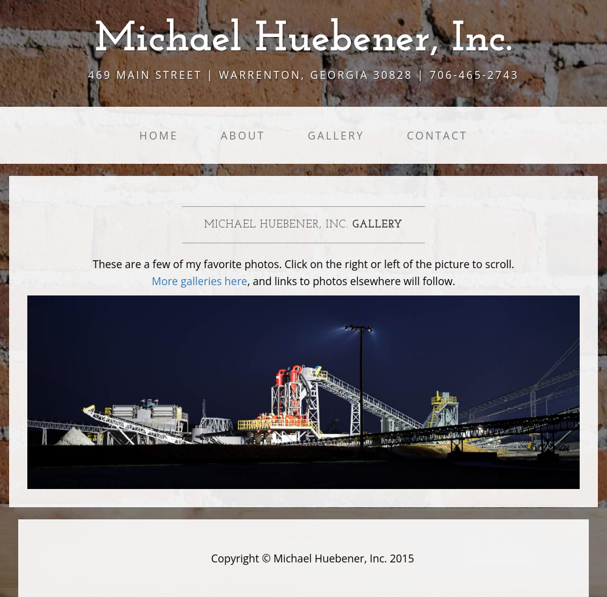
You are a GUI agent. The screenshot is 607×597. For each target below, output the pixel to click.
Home (159, 135)
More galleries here (200, 281)
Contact (437, 135)
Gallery (336, 135)
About (243, 135)
